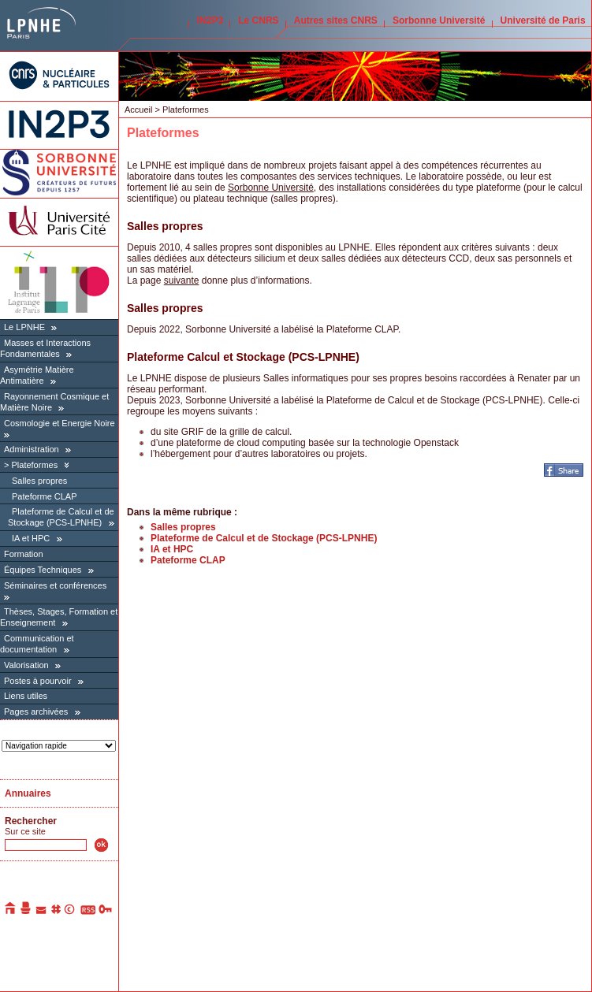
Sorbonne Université (439, 20)
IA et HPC (31, 538)
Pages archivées (36, 711)
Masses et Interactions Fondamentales (45, 348)
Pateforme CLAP (44, 496)
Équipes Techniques (42, 569)
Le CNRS (258, 20)
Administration (31, 449)
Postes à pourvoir (38, 680)
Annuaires (28, 793)
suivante (181, 280)
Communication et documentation (37, 643)
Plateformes (34, 465)
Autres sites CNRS (336, 20)
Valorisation (26, 665)
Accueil (138, 109)
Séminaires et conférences (55, 585)
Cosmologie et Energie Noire (59, 423)
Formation (23, 554)
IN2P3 (210, 20)
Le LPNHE (24, 327)
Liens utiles (25, 695)
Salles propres (39, 480)
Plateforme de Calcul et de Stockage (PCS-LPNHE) (61, 517)
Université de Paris (543, 20)
